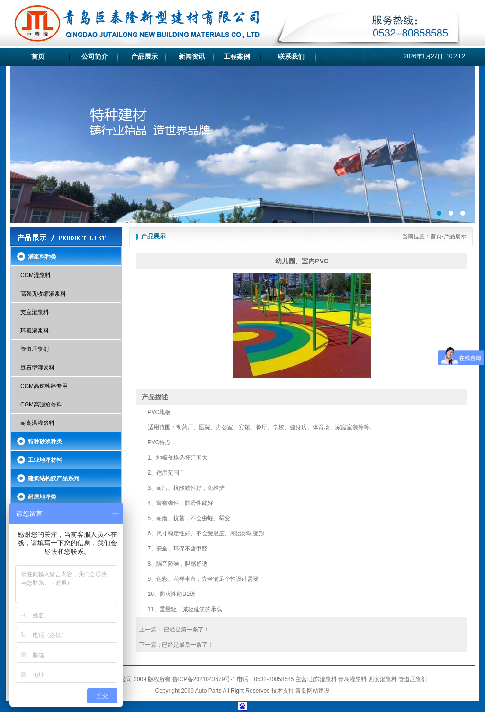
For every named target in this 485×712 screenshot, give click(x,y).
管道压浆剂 (34, 349)
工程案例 (237, 56)
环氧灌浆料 (34, 330)
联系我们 (291, 56)
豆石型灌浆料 (37, 367)
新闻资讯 (192, 56)
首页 (38, 56)
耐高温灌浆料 (37, 423)
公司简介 (94, 56)
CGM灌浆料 (35, 275)
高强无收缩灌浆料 (43, 293)
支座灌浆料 (34, 312)
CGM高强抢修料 (41, 404)
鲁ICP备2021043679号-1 (203, 679)
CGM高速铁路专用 (44, 386)
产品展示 (144, 56)
